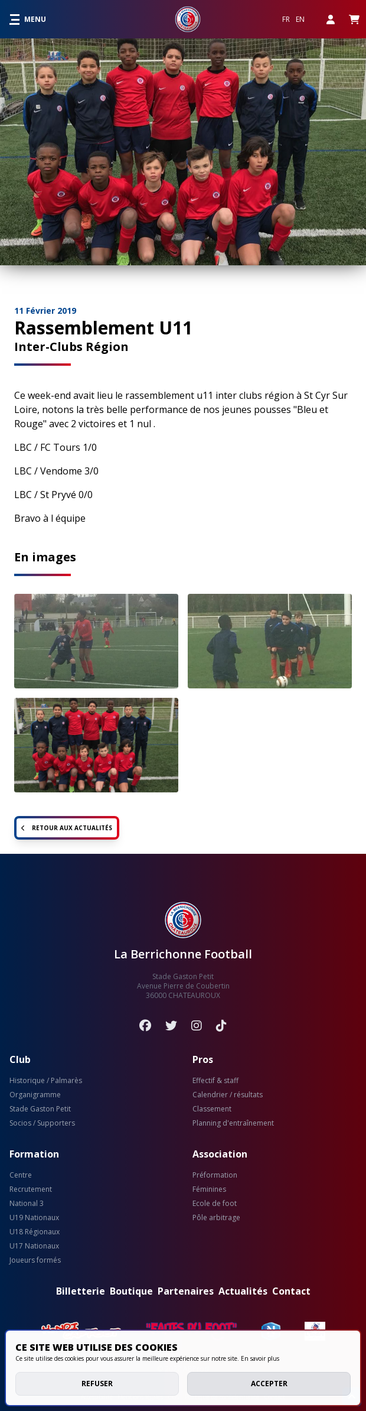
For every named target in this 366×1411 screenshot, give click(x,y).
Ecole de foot (214, 1203)
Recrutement (30, 1189)
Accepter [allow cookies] (269, 1384)
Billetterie (80, 1291)
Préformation (214, 1175)
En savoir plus (260, 1358)
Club (20, 1059)
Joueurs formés (35, 1260)
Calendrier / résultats (227, 1095)
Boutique (131, 1291)
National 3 (26, 1203)
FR (286, 19)
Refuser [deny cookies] (97, 1384)
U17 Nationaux (34, 1246)
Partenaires (186, 1291)
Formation (34, 1153)
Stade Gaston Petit (40, 1109)
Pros (202, 1059)
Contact (291, 1291)
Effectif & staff (215, 1080)
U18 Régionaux (34, 1232)
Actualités (242, 1291)
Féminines (209, 1189)
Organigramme (35, 1095)
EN (300, 19)
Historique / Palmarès (45, 1080)
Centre (20, 1175)
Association (219, 1153)
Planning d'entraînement (233, 1123)
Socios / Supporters (42, 1123)
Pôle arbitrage (216, 1218)
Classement (211, 1109)
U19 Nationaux (34, 1218)
